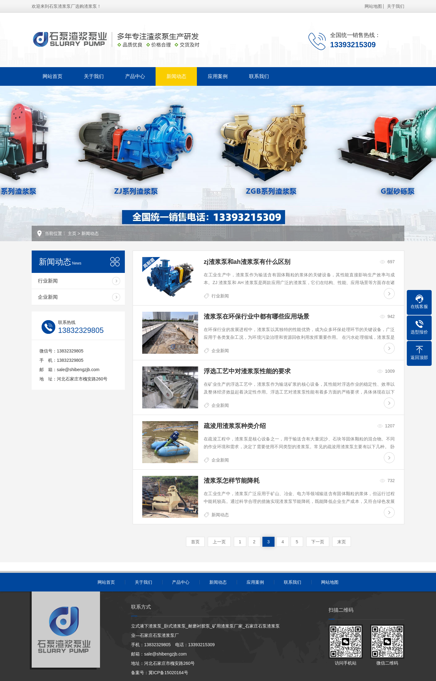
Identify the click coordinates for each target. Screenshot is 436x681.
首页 (195, 541)
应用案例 (218, 76)
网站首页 (52, 76)
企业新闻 (48, 297)
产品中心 (135, 76)
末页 (341, 541)
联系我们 (259, 76)
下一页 (317, 541)
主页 (72, 233)
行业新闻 (48, 280)
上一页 (219, 541)
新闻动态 (176, 76)
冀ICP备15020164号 (168, 672)
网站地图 (373, 6)
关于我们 (395, 6)
